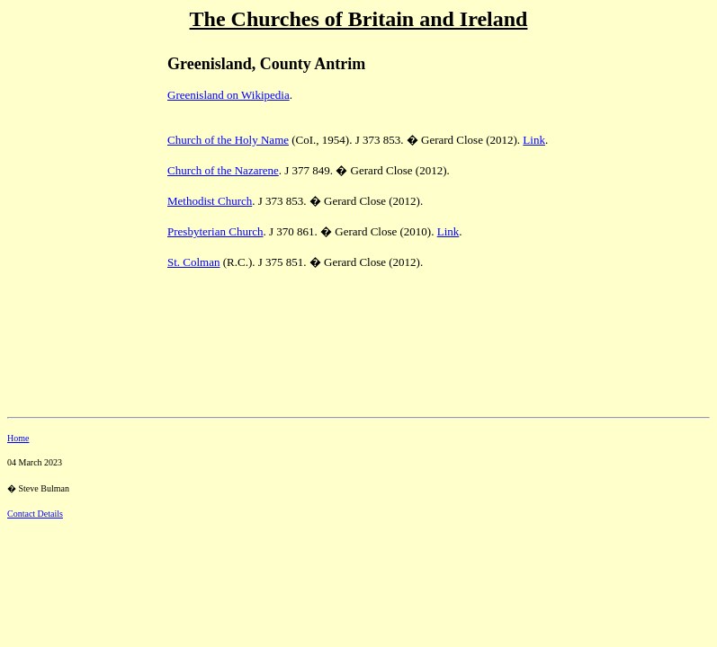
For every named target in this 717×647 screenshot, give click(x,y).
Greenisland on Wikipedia (228, 95)
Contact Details (35, 513)
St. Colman (193, 262)
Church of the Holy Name (228, 139)
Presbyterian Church (215, 231)
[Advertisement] (70, 162)
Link (534, 139)
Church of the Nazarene (223, 170)
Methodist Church (209, 201)
